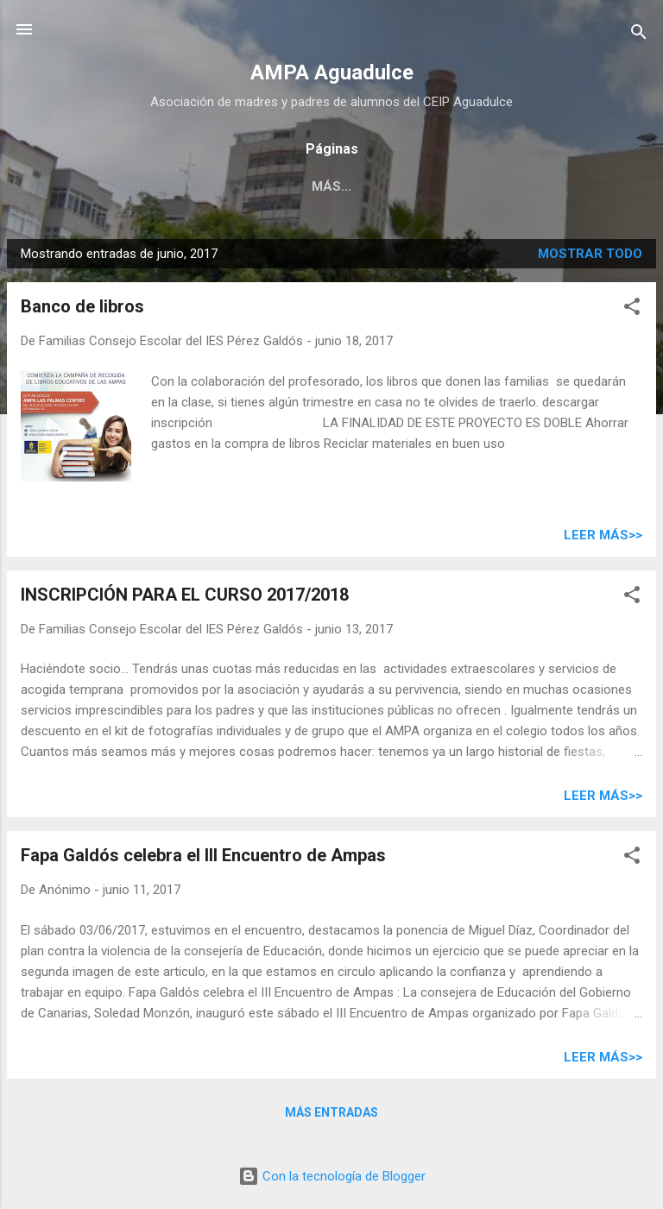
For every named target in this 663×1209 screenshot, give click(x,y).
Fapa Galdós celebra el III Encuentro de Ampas (203, 855)
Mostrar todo (590, 253)
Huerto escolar (544, 186)
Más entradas (331, 1112)
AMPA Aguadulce (332, 72)
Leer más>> (603, 535)
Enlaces (319, 186)
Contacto (417, 186)
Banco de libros (82, 306)
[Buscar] (638, 35)
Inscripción (103, 186)
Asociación (217, 186)
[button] (632, 309)
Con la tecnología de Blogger (332, 1176)
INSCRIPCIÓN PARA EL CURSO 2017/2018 (185, 594)
